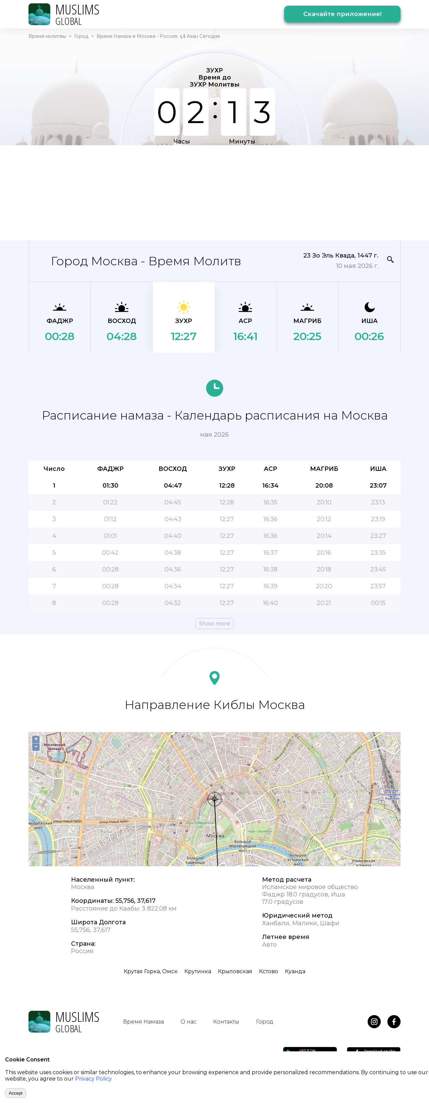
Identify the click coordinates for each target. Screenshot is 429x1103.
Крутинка (197, 971)
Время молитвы (47, 36)
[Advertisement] (214, 192)
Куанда (295, 971)
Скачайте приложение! (342, 14)
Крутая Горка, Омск (151, 971)
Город (81, 36)
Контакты (226, 1021)
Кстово (268, 971)
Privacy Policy (93, 1079)
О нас (188, 1021)
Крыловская (235, 971)
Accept (15, 1093)
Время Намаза (143, 1021)
